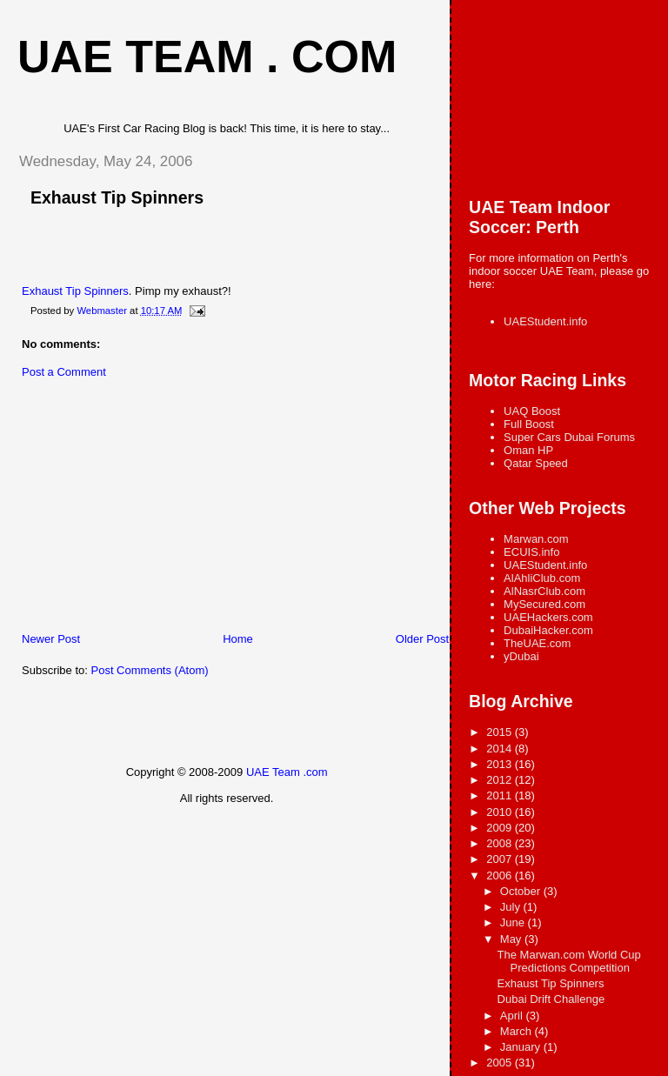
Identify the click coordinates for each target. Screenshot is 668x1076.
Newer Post (51, 638)
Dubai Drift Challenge (551, 999)
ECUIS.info (531, 551)
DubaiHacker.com (548, 630)
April (513, 1015)
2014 (500, 748)
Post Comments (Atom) (150, 670)
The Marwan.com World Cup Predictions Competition (569, 961)
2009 (500, 827)
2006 (500, 875)
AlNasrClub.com (544, 591)
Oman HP (528, 450)
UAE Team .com (287, 772)
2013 (500, 764)
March (517, 1031)
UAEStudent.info (545, 321)
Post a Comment (64, 371)
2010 (500, 812)
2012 (500, 779)
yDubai (521, 656)
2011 (500, 795)
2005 (500, 1062)
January (522, 1046)
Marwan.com (536, 538)
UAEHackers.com (548, 617)
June (514, 922)
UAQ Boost (532, 411)
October (522, 891)
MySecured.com (544, 604)
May (512, 939)
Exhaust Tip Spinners (117, 197)
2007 (500, 858)
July (512, 906)
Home (238, 638)
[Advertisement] (134, 509)
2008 (500, 843)
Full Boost (529, 424)
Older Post (422, 638)
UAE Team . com (207, 56)
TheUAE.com (537, 643)
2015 (500, 731)
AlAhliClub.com (542, 578)
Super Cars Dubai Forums (569, 437)
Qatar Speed (536, 463)
